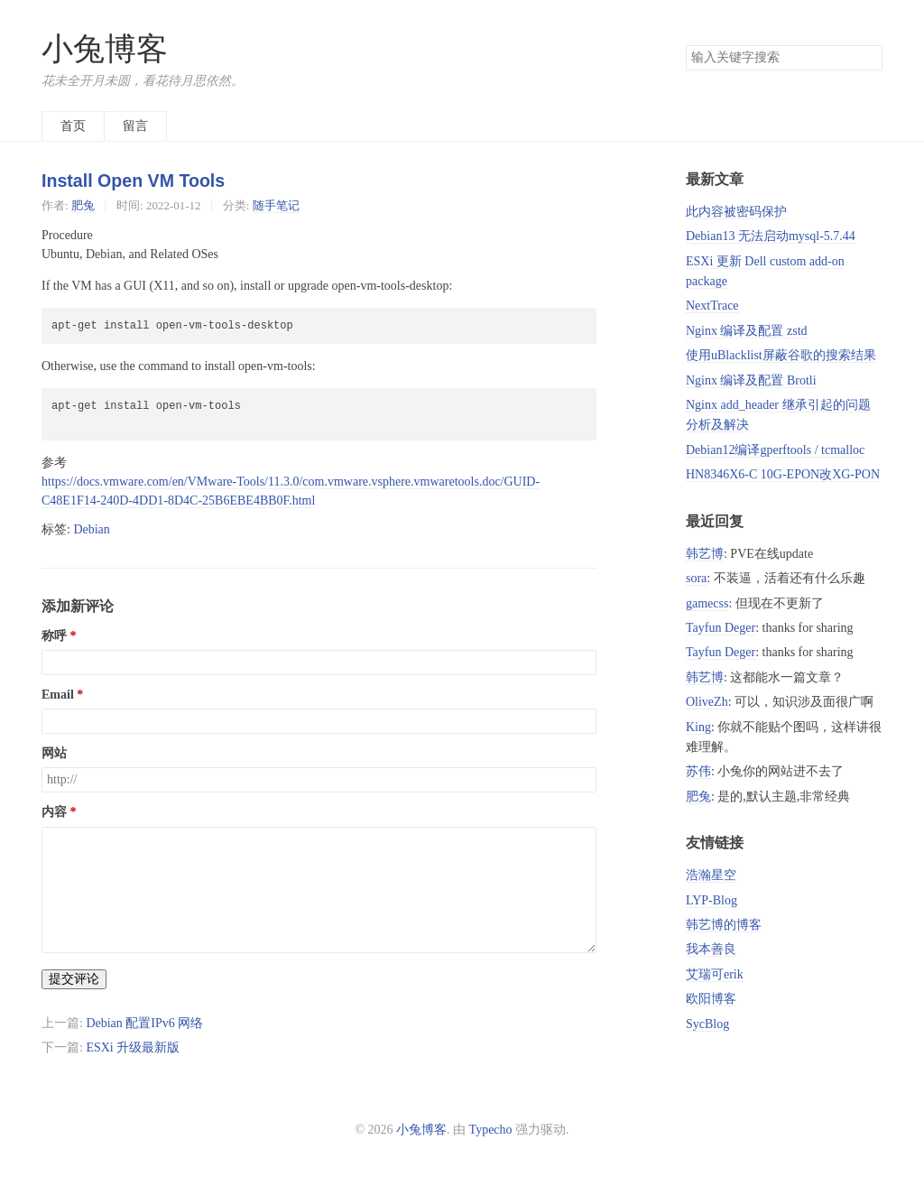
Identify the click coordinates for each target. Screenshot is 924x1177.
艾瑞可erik (715, 974)
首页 (73, 126)
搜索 (868, 58)
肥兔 (83, 205)
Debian (91, 529)
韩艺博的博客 (724, 924)
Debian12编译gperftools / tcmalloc (775, 450)
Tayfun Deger (720, 628)
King (698, 727)
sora (696, 578)
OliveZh (707, 702)
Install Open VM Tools (133, 180)
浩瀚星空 (711, 875)
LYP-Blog (711, 900)
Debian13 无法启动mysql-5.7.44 (770, 236)
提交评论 (74, 979)
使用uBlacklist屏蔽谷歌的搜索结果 (781, 355)
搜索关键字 (685, 44)
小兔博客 (105, 49)
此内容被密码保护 (736, 211)
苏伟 (698, 771)
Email (58, 694)
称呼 (54, 636)
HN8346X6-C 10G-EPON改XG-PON (783, 474)
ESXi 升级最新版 (133, 1047)
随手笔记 (276, 205)
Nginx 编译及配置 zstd (747, 331)
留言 (135, 126)
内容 (54, 812)
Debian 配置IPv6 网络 (144, 1023)
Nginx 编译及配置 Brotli (751, 380)
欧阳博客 (711, 999)
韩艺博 (705, 554)
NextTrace (712, 305)
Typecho (491, 1129)
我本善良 (711, 949)
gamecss (707, 603)
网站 (54, 753)
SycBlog (707, 1024)
